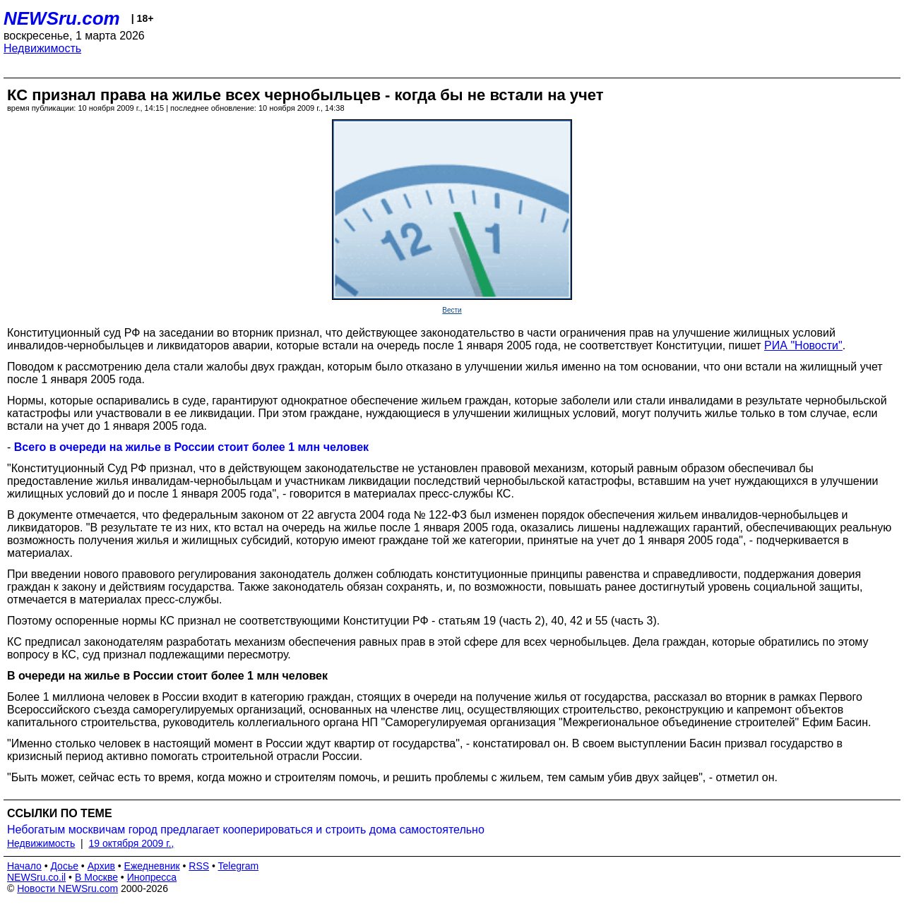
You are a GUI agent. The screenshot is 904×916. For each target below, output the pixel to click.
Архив (101, 866)
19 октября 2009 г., (131, 843)
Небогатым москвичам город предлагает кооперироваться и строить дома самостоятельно (245, 830)
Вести (451, 310)
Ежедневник (152, 866)
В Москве (96, 877)
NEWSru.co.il (36, 877)
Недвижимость (42, 48)
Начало (24, 866)
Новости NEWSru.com (67, 888)
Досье (64, 866)
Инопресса (152, 877)
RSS (199, 866)
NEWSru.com (62, 18)
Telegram (238, 866)
